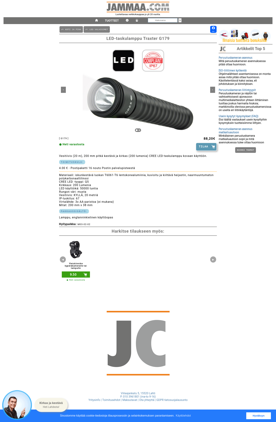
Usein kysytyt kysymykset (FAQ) (238, 116)
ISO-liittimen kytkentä (232, 70)
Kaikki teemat (245, 150)
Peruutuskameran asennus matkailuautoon (235, 130)
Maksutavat (130, 400)
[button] (51, 405)
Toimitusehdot (111, 400)
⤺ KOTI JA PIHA (71, 29)
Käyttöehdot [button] (183, 415)
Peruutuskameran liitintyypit (237, 90)
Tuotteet (112, 20)
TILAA (203, 147)
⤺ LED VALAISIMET (96, 29)
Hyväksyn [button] (259, 415)
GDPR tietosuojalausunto (171, 400)
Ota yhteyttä (146, 400)
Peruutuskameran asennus (235, 57)
